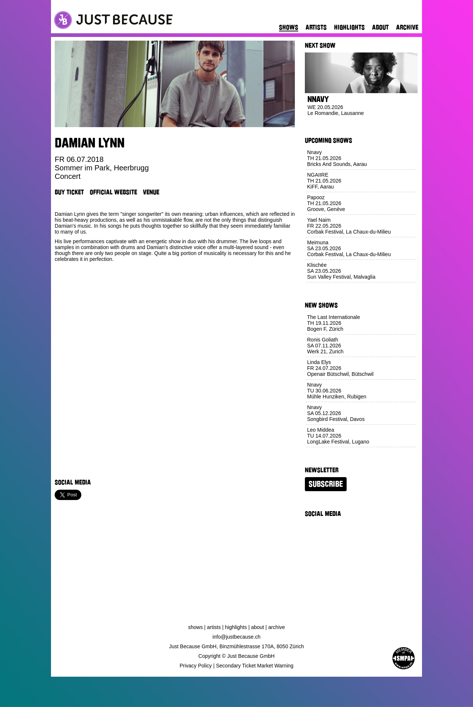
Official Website (113, 192)
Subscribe (326, 484)
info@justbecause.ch (236, 637)
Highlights (349, 27)
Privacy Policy (196, 666)
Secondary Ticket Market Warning (255, 666)
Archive (407, 27)
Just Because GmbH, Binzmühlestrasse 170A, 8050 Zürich (236, 646)
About (380, 27)
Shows (288, 27)
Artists (316, 27)
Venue (151, 192)
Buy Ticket (69, 192)
